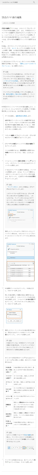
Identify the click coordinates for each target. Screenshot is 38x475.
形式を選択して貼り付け (14, 94)
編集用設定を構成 (21, 116)
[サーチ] (34, 2)
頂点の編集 (27, 435)
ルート (14, 48)
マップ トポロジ (13, 187)
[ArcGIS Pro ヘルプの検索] (17, 2)
